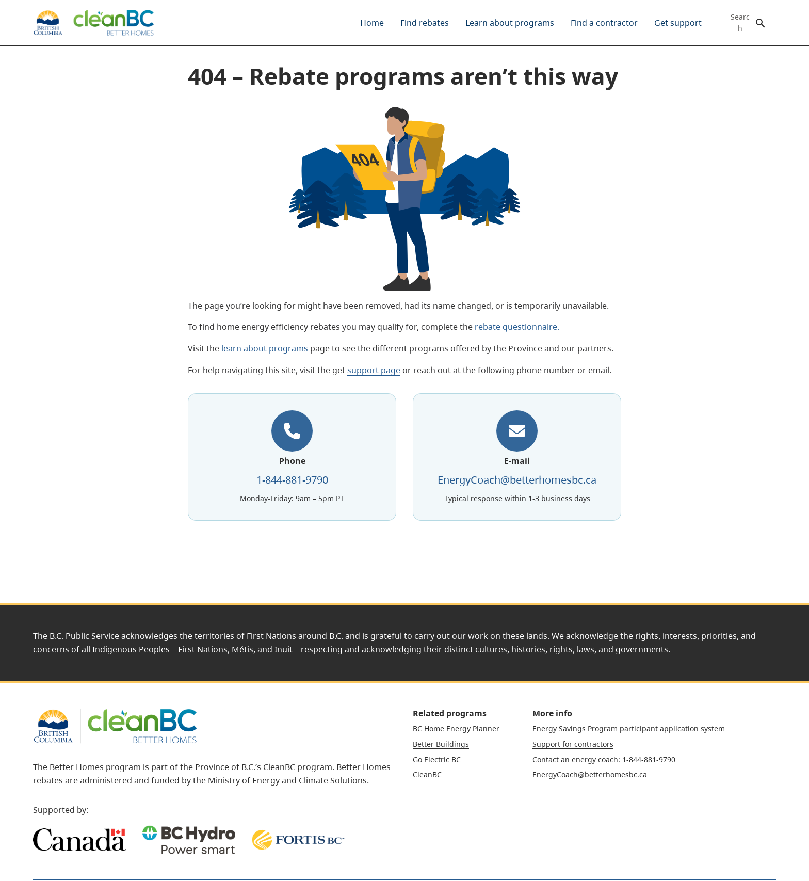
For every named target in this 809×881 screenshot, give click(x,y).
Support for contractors (572, 744)
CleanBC (427, 774)
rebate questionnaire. (517, 326)
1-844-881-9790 (292, 480)
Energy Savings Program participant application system (628, 728)
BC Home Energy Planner (456, 728)
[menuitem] (372, 22)
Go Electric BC (437, 759)
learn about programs (264, 348)
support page (373, 370)
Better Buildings (441, 744)
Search (740, 22)
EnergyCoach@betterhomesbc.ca (517, 480)
